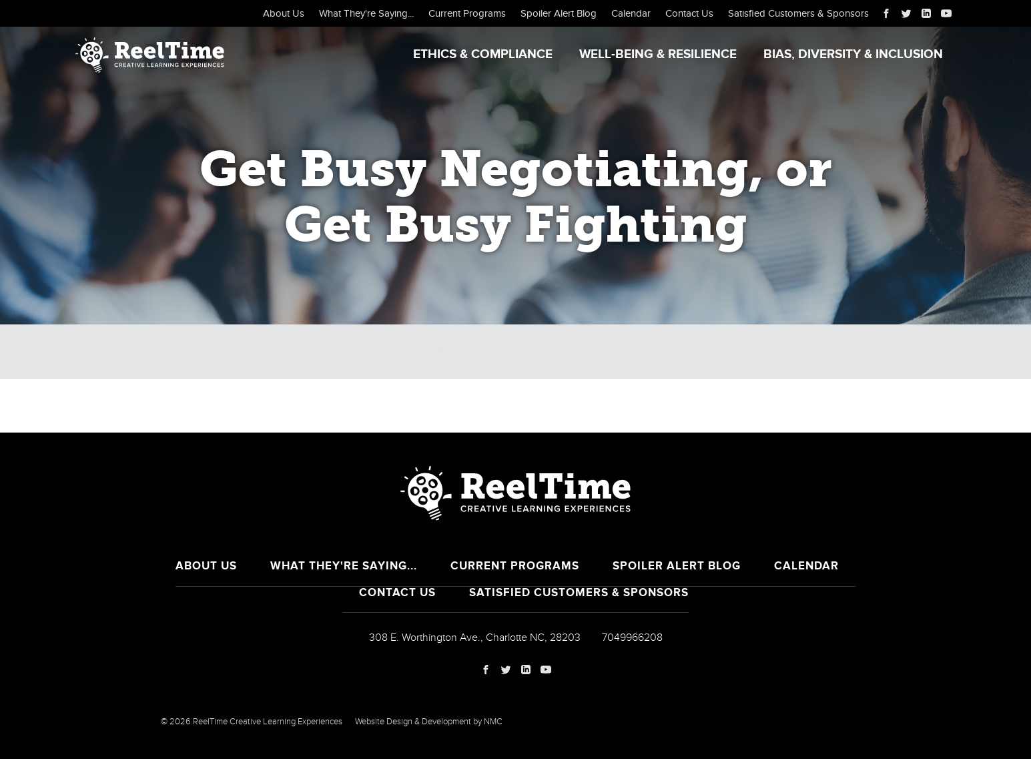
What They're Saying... (366, 13)
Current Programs (467, 13)
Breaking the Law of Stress (553, 351)
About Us (283, 13)
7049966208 (632, 637)
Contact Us (689, 13)
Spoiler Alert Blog (559, 13)
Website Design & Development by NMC (428, 721)
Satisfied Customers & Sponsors (798, 13)
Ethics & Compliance (483, 54)
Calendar (631, 13)
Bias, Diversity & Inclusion (853, 54)
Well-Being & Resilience (658, 54)
